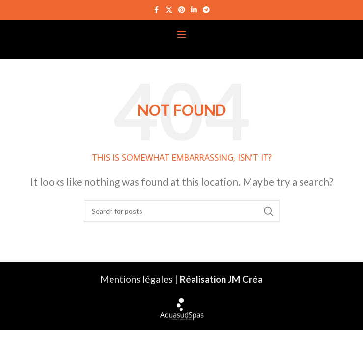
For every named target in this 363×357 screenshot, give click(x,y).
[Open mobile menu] (182, 34)
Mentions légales (136, 279)
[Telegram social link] (206, 10)
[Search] (182, 211)
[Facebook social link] (157, 10)
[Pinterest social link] (181, 10)
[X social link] (169, 10)
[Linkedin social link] (194, 10)
